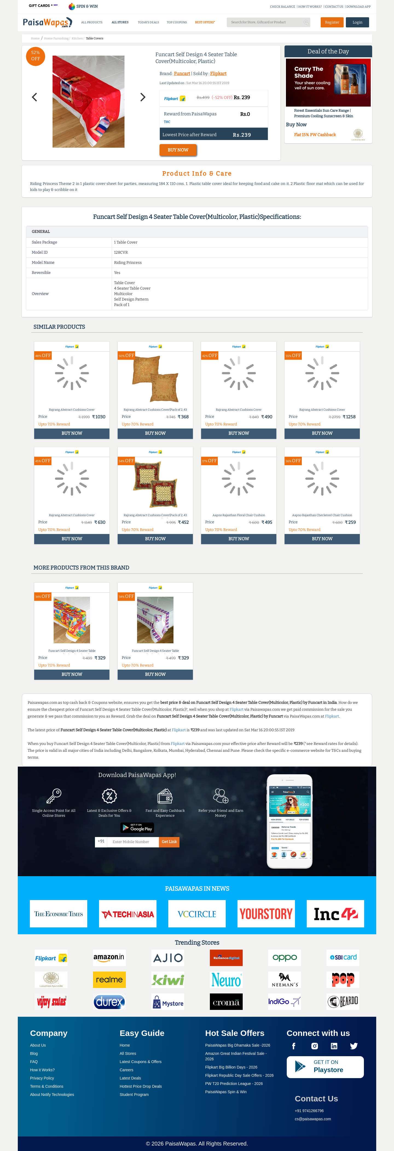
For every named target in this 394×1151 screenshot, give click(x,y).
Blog (34, 1053)
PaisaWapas (180, 1144)
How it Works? (42, 1070)
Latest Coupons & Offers (141, 1061)
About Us (38, 1045)
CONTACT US (334, 6)
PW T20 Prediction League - (234, 1083)
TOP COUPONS (177, 22)
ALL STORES (120, 22)
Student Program (134, 1094)
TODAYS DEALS (148, 22)
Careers (127, 1070)
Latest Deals (130, 1078)
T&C (167, 122)
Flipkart (218, 73)
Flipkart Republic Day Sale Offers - (239, 1075)
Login (358, 22)
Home (125, 1045)
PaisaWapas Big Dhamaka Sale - (237, 1045)
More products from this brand (81, 567)
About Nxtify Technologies (52, 1094)
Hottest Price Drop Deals (141, 1086)
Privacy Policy (42, 1078)
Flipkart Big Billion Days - (231, 1067)
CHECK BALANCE (282, 6)
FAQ (34, 1061)
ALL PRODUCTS (91, 22)
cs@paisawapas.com (313, 1119)
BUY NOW (178, 150)
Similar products (59, 327)
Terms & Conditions (46, 1086)
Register (332, 22)
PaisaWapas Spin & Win (226, 1092)
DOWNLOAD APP (358, 6)
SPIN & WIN (83, 6)
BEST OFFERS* (205, 22)
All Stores (128, 1053)
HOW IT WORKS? (310, 6)
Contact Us (316, 1098)
